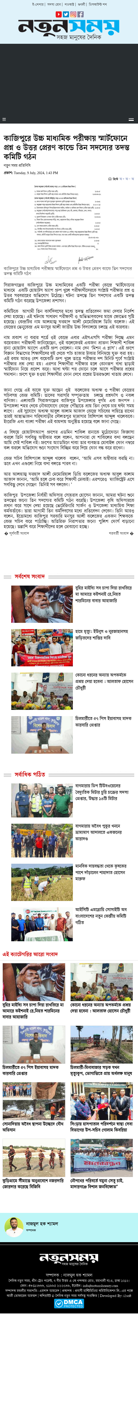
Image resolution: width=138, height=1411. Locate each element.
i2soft (127, 1296)
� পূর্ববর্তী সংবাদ (16, 534)
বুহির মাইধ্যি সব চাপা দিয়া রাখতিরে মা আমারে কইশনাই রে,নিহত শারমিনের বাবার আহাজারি (33, 1011)
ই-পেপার (38, 5)
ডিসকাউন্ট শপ (98, 5)
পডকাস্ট (69, 5)
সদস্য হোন (54, 5)
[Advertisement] (69, 79)
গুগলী (81, 5)
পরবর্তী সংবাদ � (121, 534)
